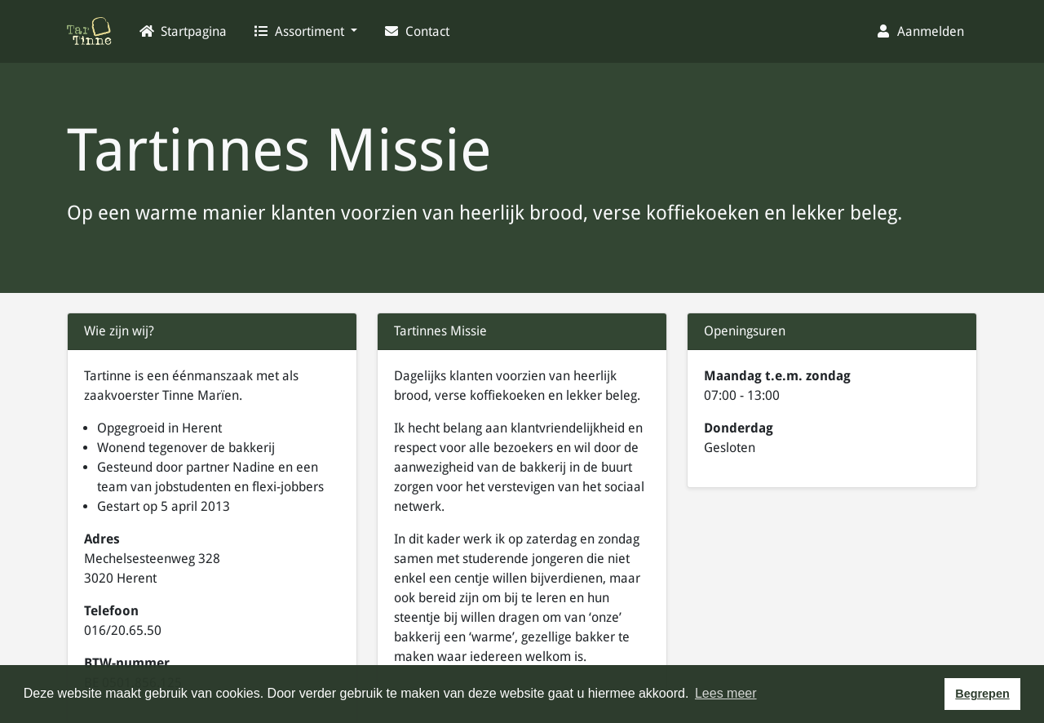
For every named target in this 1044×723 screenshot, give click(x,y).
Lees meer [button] (726, 693)
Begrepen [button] (982, 693)
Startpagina (183, 31)
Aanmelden (919, 31)
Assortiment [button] (300, 31)
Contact (416, 31)
